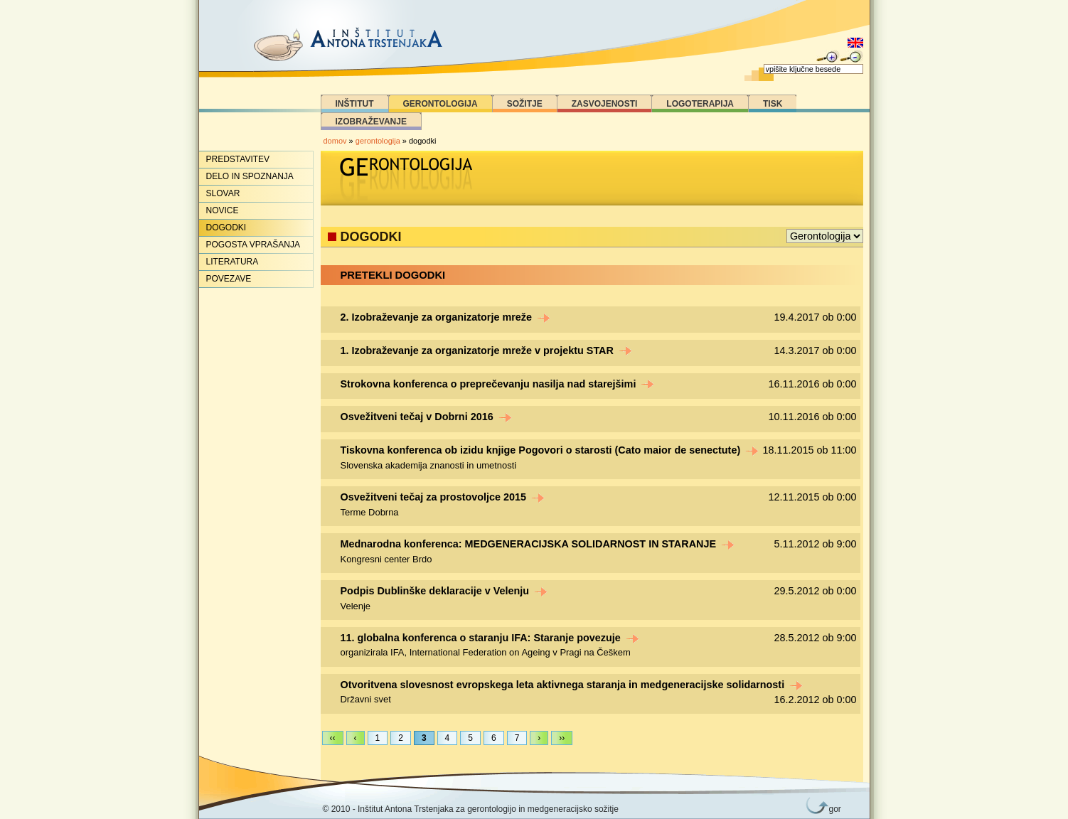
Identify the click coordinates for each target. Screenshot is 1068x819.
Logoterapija (700, 104)
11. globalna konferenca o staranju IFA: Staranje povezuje (490, 637)
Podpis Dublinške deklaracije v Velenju (444, 590)
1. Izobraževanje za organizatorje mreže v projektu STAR (486, 350)
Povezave (229, 279)
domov (335, 140)
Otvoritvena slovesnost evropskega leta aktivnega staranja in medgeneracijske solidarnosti (572, 684)
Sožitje (525, 104)
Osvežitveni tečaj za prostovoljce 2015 (443, 497)
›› (562, 738)
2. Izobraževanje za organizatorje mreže (446, 317)
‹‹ (333, 738)
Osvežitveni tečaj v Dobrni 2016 (426, 416)
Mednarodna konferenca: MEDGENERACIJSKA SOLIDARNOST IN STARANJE (538, 544)
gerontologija (378, 140)
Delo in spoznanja (250, 176)
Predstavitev (238, 159)
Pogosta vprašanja (253, 245)
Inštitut (355, 104)
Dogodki (226, 227)
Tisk (772, 104)
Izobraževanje (371, 122)
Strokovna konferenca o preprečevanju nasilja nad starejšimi (498, 384)
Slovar (223, 193)
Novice (222, 210)
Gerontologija (440, 104)
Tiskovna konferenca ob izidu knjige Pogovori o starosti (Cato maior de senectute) (550, 450)
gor (832, 809)
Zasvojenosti (605, 104)
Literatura (232, 262)
